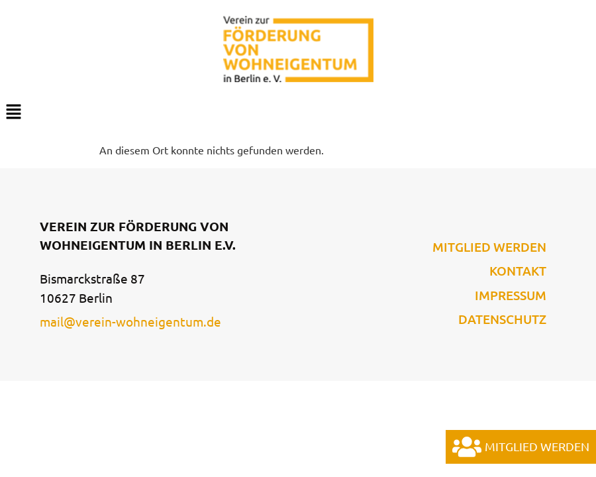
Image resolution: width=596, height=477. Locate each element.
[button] (298, 112)
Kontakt (517, 271)
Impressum (510, 295)
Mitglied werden (489, 247)
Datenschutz (502, 319)
